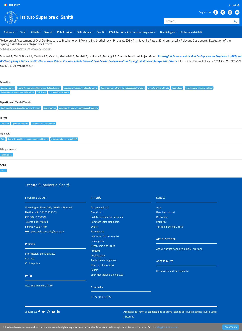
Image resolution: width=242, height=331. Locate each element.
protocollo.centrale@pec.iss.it (47, 239)
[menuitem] (11, 32)
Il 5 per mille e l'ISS (101, 304)
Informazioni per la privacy (40, 261)
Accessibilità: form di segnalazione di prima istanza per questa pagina (162, 319)
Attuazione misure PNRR (39, 293)
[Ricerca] (197, 21)
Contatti (30, 266)
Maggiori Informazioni (167, 327)
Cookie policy (32, 271)
